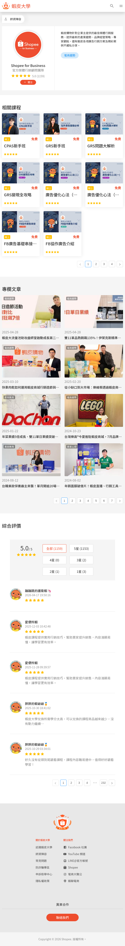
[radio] (13, 75)
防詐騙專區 (43, 867)
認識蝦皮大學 (44, 847)
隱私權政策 (43, 881)
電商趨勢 (69, 55)
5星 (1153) (81, 548)
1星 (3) (81, 571)
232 (103, 782)
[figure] (16, 6)
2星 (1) (54, 571)
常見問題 (41, 861)
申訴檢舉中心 (44, 874)
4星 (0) (54, 560)
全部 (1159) (54, 548)
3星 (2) (81, 560)
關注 (28, 82)
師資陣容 (41, 854)
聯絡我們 (62, 917)
